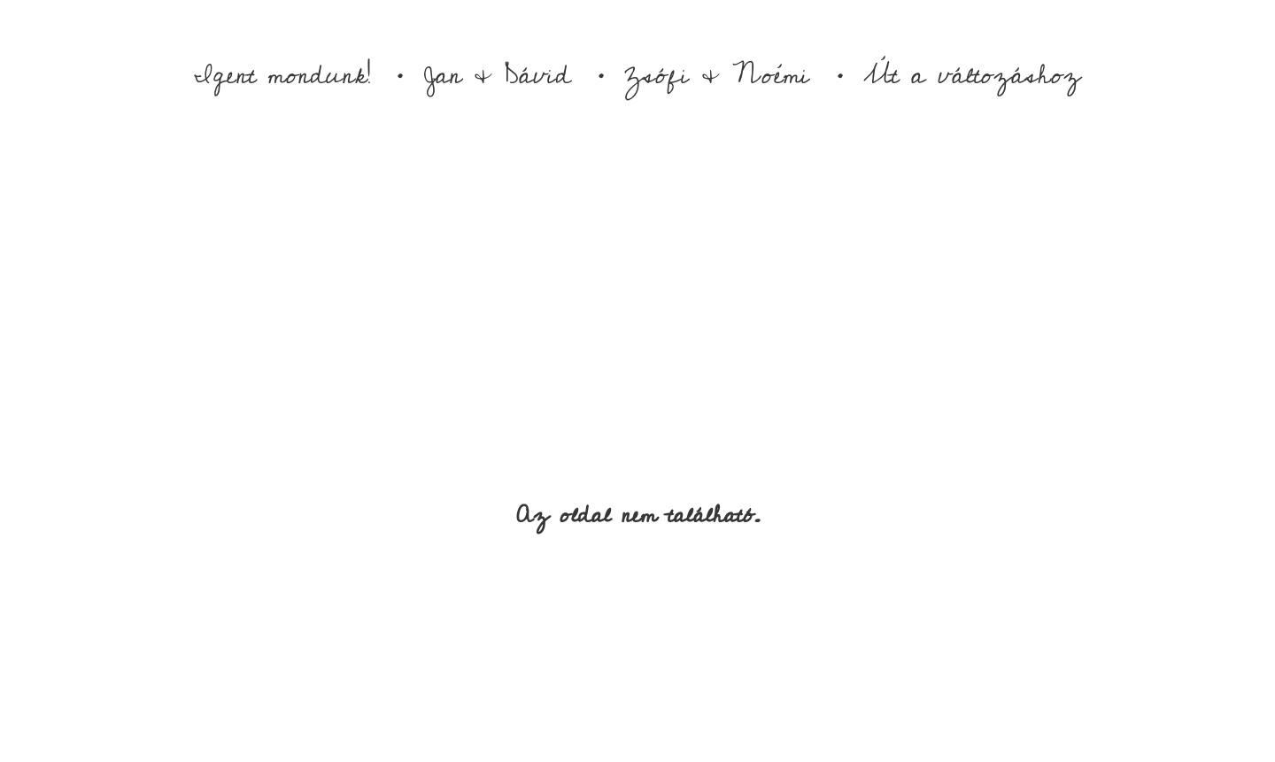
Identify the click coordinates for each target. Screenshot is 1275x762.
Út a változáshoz (972, 75)
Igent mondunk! (282, 75)
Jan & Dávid (497, 75)
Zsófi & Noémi (717, 75)
